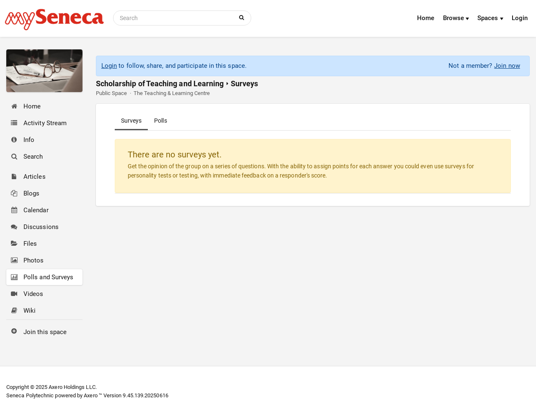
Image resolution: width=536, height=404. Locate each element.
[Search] (174, 18)
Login (520, 18)
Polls (160, 120)
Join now (507, 65)
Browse (456, 18)
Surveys (131, 120)
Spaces (490, 18)
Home (425, 18)
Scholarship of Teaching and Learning (160, 83)
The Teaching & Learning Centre (172, 93)
